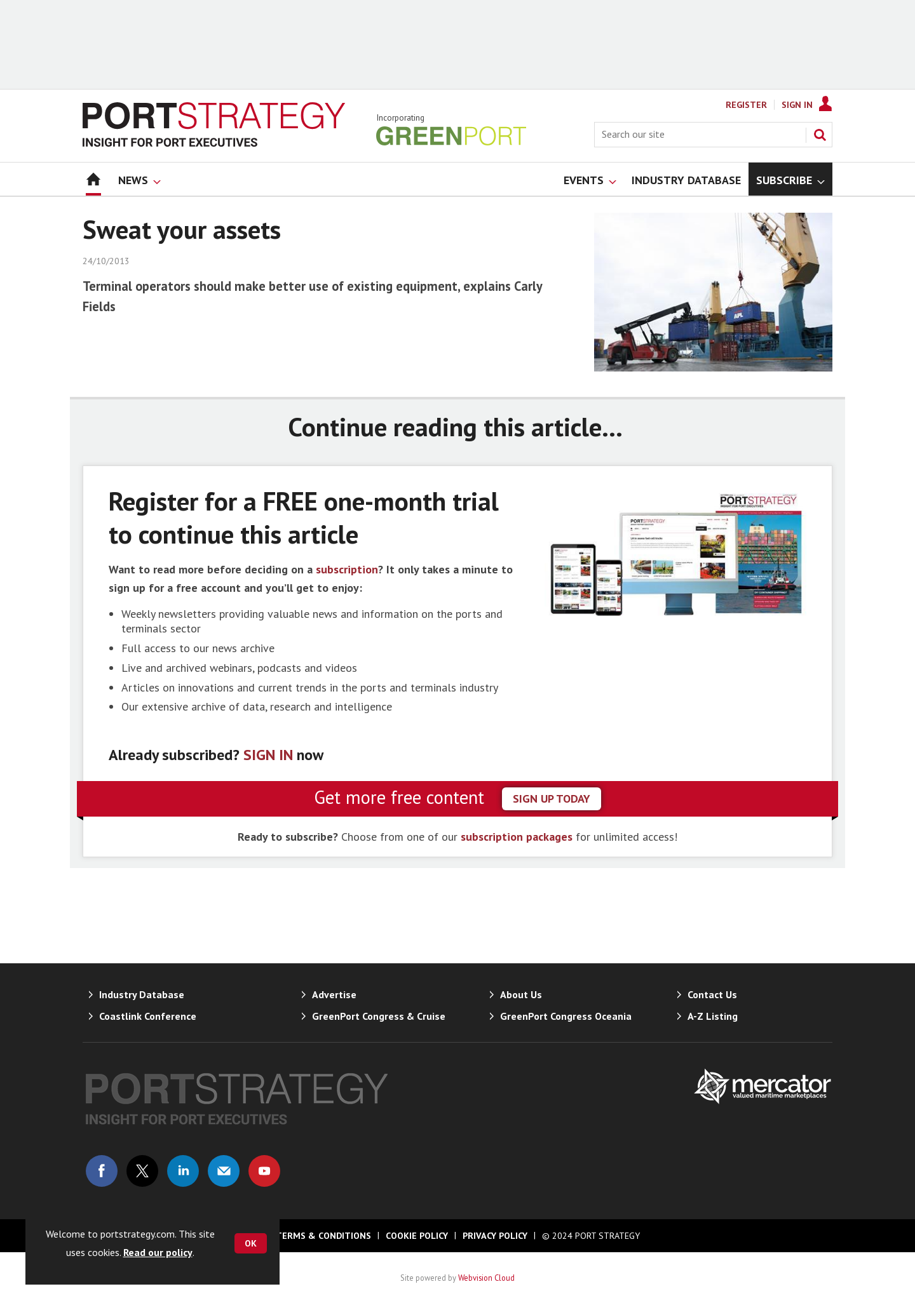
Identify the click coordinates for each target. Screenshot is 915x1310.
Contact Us (712, 994)
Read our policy (158, 1252)
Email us (223, 1170)
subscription (347, 569)
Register (746, 105)
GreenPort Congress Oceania (566, 1016)
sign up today (551, 798)
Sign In (797, 105)
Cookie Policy (417, 1235)
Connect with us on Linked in (183, 1170)
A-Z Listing (713, 1016)
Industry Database (141, 994)
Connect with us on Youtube (264, 1170)
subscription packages (517, 836)
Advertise (334, 994)
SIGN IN (268, 755)
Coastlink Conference (147, 1016)
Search (820, 134)
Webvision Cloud (486, 1278)
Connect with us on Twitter (142, 1170)
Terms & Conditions (323, 1235)
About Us (521, 994)
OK (251, 1243)
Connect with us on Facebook (101, 1170)
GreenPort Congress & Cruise (378, 1016)
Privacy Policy (495, 1235)
